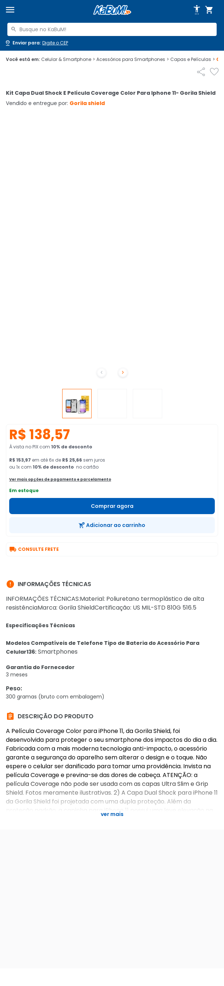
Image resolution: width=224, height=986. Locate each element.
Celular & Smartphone (68, 59)
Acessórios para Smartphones (132, 59)
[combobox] (112, 29)
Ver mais (112, 814)
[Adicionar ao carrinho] (112, 525)
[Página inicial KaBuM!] (112, 10)
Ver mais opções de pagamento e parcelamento (60, 479)
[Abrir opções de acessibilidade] (196, 10)
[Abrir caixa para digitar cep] (36, 43)
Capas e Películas (192, 59)
